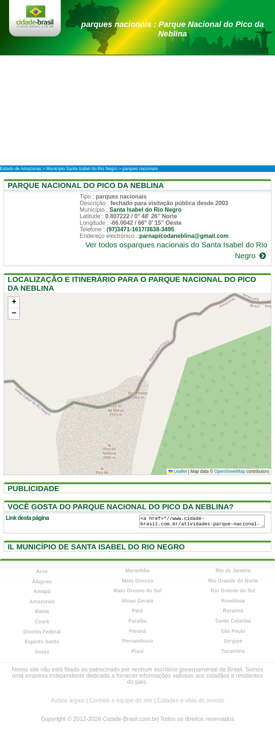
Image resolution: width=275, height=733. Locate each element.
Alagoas (42, 581)
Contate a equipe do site (120, 700)
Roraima (233, 611)
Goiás (42, 652)
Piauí (137, 651)
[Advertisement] (137, 110)
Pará (137, 611)
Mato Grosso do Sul (137, 590)
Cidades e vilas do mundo (190, 700)
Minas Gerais (137, 601)
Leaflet (177, 471)
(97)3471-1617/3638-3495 (140, 229)
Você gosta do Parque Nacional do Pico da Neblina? (121, 506)
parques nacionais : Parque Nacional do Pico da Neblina (172, 29)
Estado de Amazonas (20, 168)
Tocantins (233, 651)
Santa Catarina (233, 621)
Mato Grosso (137, 581)
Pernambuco (137, 641)
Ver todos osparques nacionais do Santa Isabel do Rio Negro (176, 250)
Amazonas (42, 601)
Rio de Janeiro (232, 570)
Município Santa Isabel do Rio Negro (81, 168)
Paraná (137, 631)
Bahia (42, 611)
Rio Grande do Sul (233, 590)
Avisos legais (68, 700)
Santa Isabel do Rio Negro (145, 210)
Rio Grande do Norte (233, 581)
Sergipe (233, 641)
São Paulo (233, 631)
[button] (13, 302)
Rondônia (233, 601)
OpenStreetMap (229, 471)
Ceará (42, 621)
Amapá (42, 591)
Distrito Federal (42, 632)
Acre (42, 571)
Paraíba (137, 621)
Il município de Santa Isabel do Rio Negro (96, 546)
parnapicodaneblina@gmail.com (184, 236)
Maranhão (137, 570)
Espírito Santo (42, 641)
